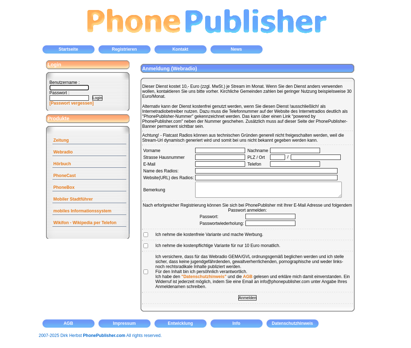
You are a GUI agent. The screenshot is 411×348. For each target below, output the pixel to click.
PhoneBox (64, 187)
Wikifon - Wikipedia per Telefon (85, 222)
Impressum (124, 323)
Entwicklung (180, 323)
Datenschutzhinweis (292, 323)
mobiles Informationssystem (83, 210)
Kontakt (180, 49)
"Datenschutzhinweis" (204, 276)
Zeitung (61, 140)
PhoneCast (65, 175)
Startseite (68, 49)
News (236, 49)
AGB (248, 276)
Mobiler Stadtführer (73, 199)
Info (236, 323)
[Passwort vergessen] (72, 103)
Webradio (63, 152)
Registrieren (124, 49)
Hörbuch (62, 163)
